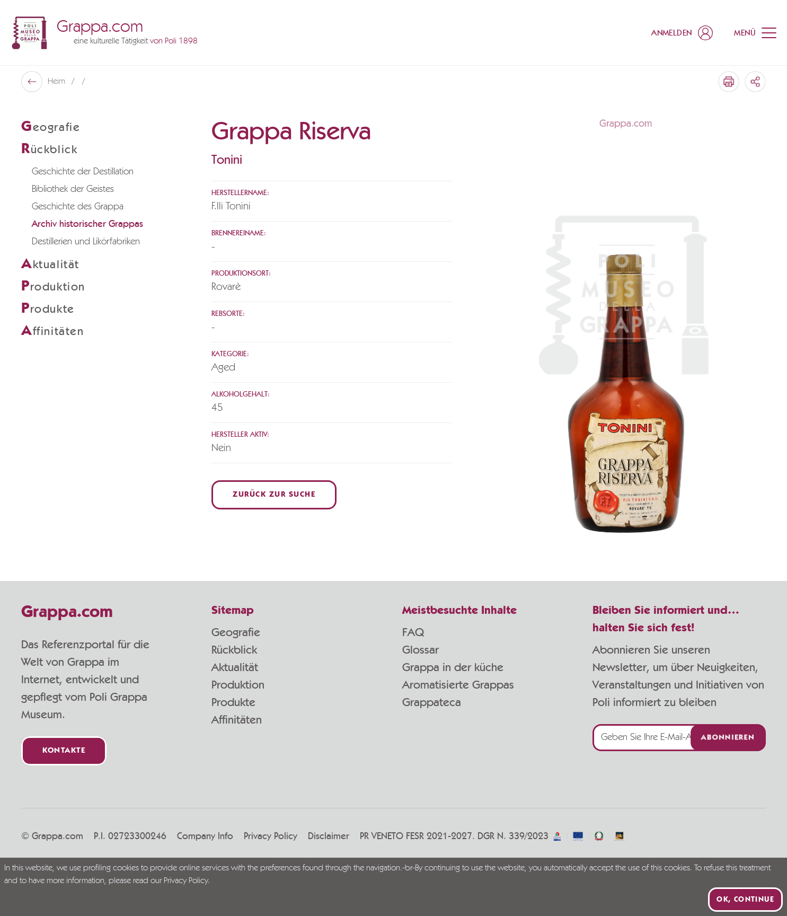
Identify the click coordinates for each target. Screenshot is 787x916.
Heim (57, 81)
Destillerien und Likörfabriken (86, 241)
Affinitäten (236, 720)
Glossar (420, 650)
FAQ (413, 632)
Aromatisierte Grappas (458, 685)
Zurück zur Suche (274, 495)
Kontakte (63, 751)
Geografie (235, 632)
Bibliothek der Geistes (73, 189)
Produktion (237, 685)
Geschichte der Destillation (83, 172)
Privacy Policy (270, 836)
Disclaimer (328, 836)
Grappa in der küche (452, 667)
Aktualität (234, 667)
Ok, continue (745, 899)
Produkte (233, 702)
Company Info (205, 836)
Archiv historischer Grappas (87, 224)
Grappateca (431, 702)
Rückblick (234, 650)
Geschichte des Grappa (77, 207)
